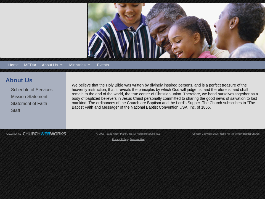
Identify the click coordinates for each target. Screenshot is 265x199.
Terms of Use (137, 139)
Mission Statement (29, 96)
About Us (50, 65)
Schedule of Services (31, 89)
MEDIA (30, 65)
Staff (15, 110)
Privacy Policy (120, 139)
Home (13, 65)
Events (103, 65)
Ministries (77, 65)
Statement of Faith (29, 103)
